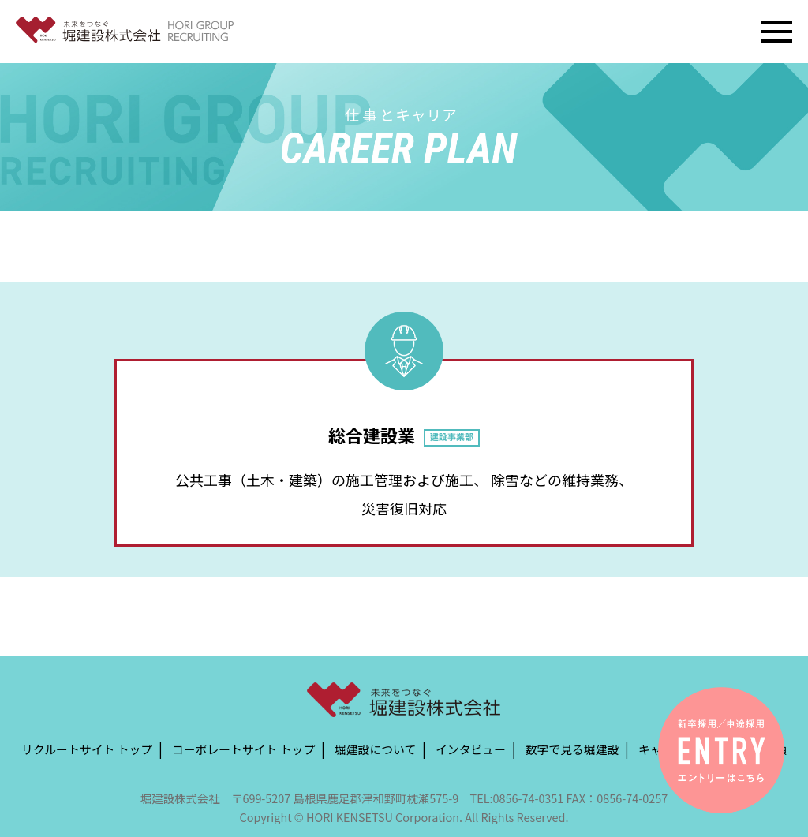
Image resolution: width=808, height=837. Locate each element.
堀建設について (375, 748)
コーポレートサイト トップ (243, 748)
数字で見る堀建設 (572, 748)
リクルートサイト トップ (86, 748)
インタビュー (471, 748)
